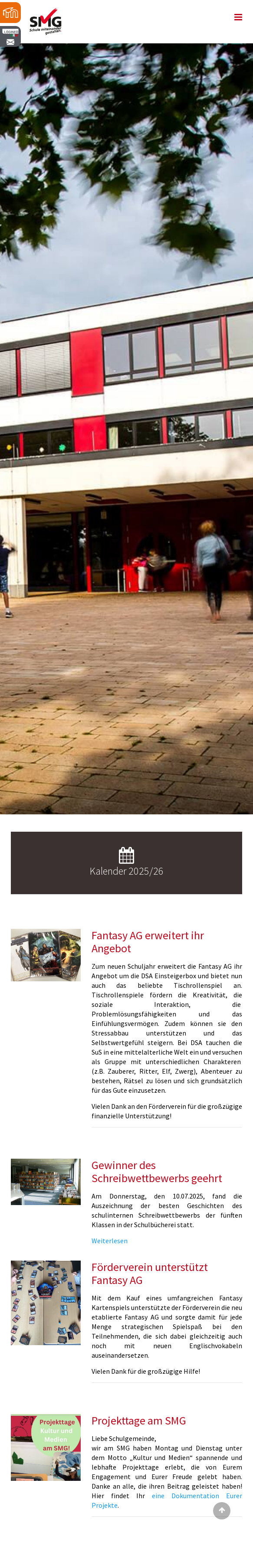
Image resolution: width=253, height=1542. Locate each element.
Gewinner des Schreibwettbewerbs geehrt (157, 1171)
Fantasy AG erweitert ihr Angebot (148, 941)
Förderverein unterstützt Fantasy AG (150, 1273)
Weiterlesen (110, 1240)
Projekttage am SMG (139, 1420)
